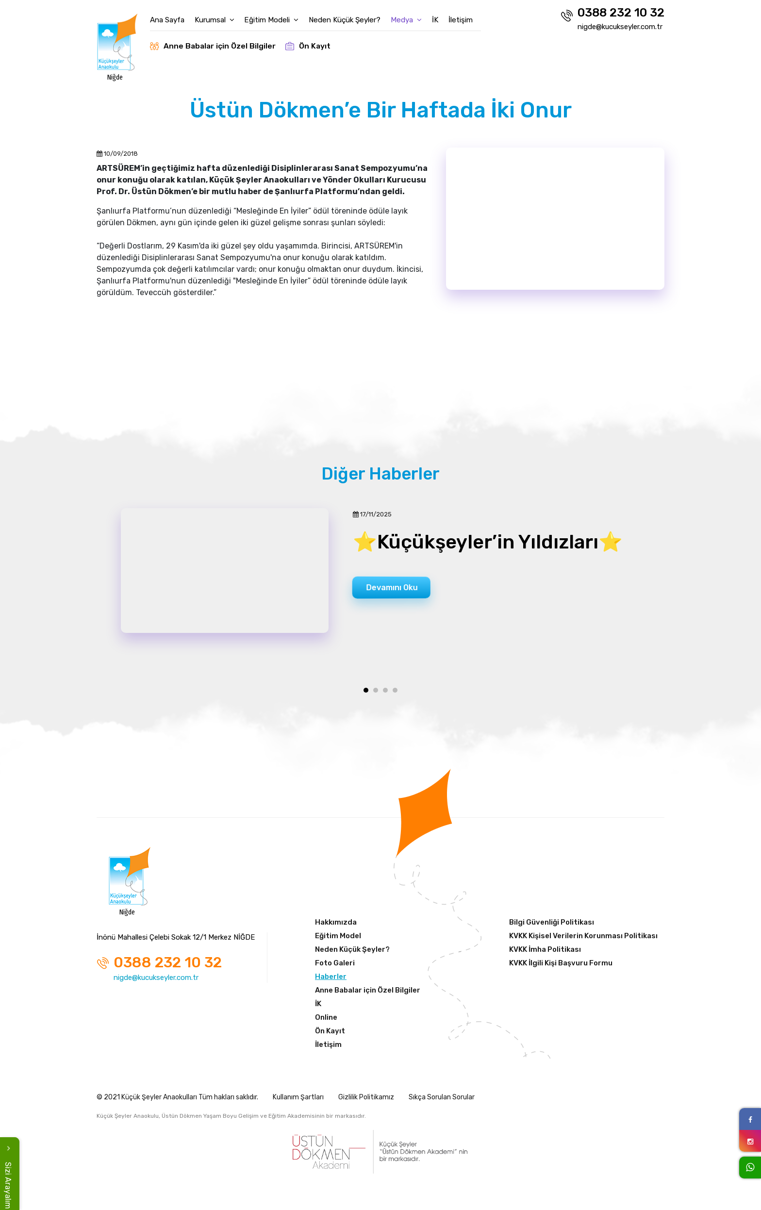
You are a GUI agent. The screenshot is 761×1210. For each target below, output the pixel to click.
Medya (417, 15)
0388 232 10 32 (612, 14)
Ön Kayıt (319, 41)
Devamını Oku (398, 589)
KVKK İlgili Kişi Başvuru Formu (560, 966)
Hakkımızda (336, 926)
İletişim (474, 15)
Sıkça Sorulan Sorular (442, 1101)
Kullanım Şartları (298, 1101)
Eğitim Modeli (283, 15)
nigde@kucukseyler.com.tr (620, 26)
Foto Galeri (335, 966)
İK (447, 15)
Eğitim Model (338, 939)
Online (326, 1021)
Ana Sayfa (177, 15)
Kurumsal (225, 15)
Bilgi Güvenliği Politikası (551, 926)
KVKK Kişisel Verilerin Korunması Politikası (583, 939)
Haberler (331, 980)
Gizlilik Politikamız (366, 1101)
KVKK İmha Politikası (545, 953)
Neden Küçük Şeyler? (355, 15)
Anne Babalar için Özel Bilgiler (223, 41)
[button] (366, 694)
